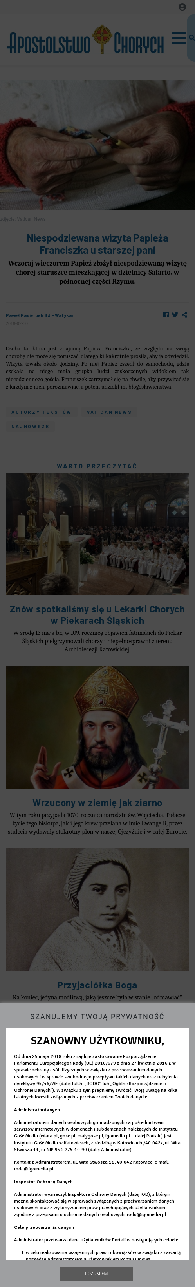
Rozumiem (96, 1273)
